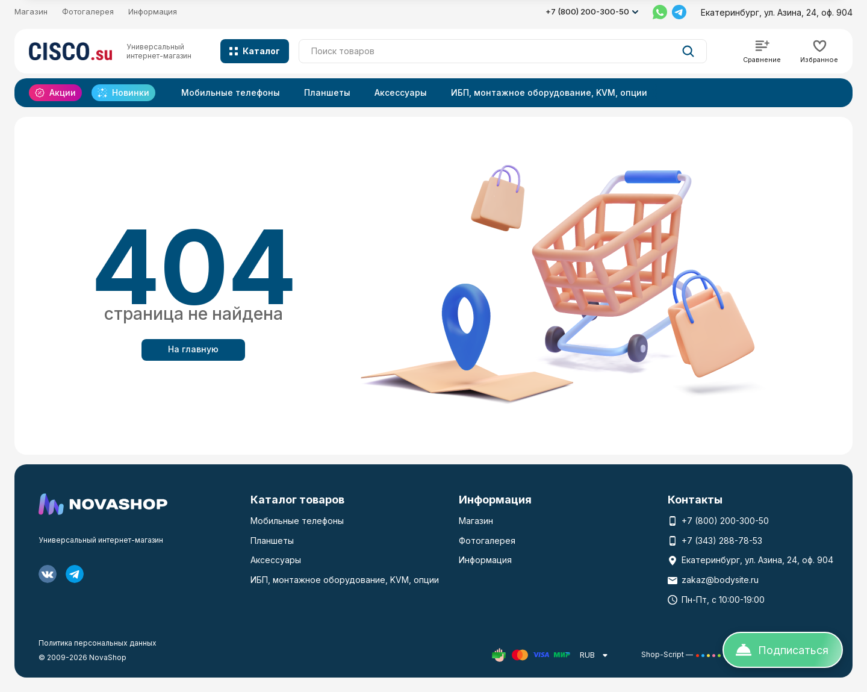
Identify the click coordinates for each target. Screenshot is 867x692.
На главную (193, 349)
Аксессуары (400, 92)
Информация (152, 11)
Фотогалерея (88, 11)
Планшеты (327, 92)
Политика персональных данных (98, 642)
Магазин (31, 11)
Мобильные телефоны (230, 92)
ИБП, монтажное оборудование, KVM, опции (549, 92)
